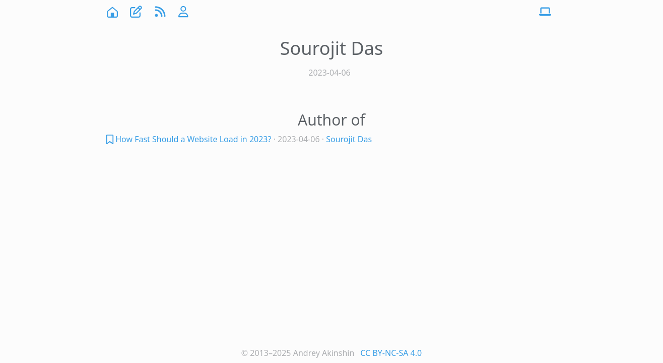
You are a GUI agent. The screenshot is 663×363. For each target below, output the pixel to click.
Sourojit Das (349, 139)
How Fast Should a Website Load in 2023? (193, 139)
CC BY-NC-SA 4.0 (391, 352)
